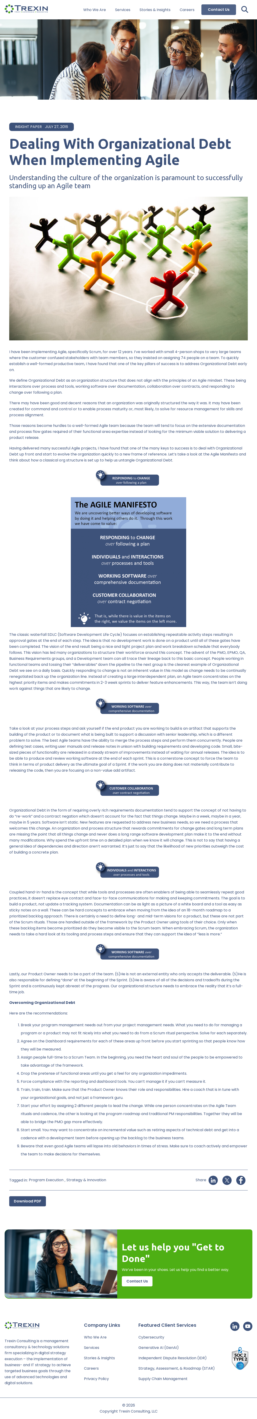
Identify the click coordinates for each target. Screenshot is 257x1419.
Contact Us (219, 9)
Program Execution (46, 1180)
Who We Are (94, 9)
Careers (187, 9)
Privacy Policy (96, 1378)
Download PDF (27, 1201)
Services (122, 9)
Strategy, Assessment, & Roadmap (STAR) (176, 1368)
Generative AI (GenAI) (158, 1347)
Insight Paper (28, 126)
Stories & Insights (155, 9)
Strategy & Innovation (86, 1180)
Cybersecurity (151, 1337)
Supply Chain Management (163, 1378)
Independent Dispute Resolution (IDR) (172, 1358)
